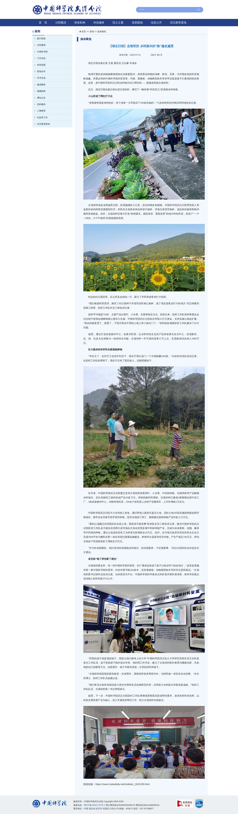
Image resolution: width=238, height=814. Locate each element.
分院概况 (60, 22)
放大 (154, 55)
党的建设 (39, 104)
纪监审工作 (40, 117)
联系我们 (165, 3)
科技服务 (98, 22)
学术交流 (39, 78)
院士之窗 (118, 22)
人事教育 (39, 111)
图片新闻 (39, 38)
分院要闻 (39, 45)
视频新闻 (39, 91)
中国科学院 (196, 3)
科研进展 (39, 65)
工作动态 (39, 58)
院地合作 (39, 71)
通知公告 (39, 98)
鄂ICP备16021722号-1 (94, 805)
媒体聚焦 (39, 84)
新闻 (92, 31)
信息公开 (156, 22)
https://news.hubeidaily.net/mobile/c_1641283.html (122, 784)
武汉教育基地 (178, 22)
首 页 (43, 22)
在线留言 (134, 3)
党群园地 (137, 22)
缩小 (159, 55)
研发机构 (79, 22)
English (180, 3)
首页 (84, 31)
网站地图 (150, 3)
